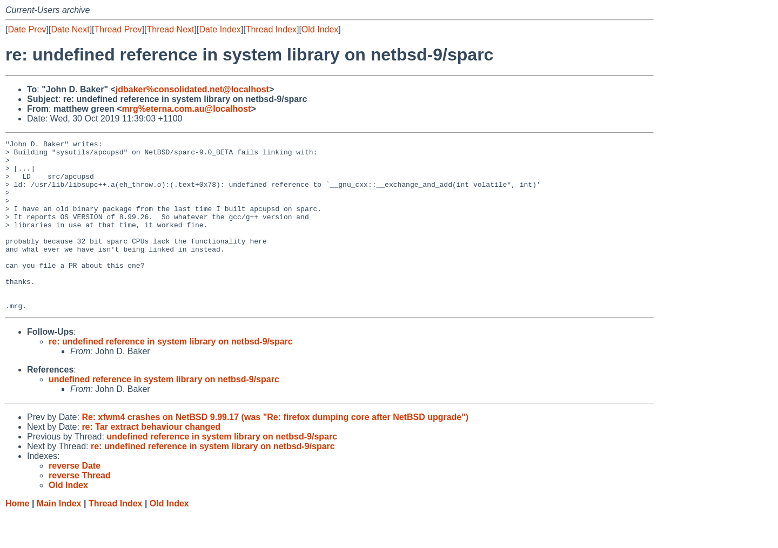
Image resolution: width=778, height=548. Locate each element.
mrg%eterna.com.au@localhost (186, 108)
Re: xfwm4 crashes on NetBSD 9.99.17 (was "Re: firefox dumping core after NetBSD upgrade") (275, 451)
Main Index (59, 537)
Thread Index (271, 29)
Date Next (70, 29)
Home (17, 537)
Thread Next (170, 29)
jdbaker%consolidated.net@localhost (192, 89)
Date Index (219, 29)
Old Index (319, 29)
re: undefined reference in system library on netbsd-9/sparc (171, 375)
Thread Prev (118, 29)
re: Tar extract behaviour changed (151, 460)
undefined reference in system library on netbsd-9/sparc (164, 413)
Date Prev (27, 29)
